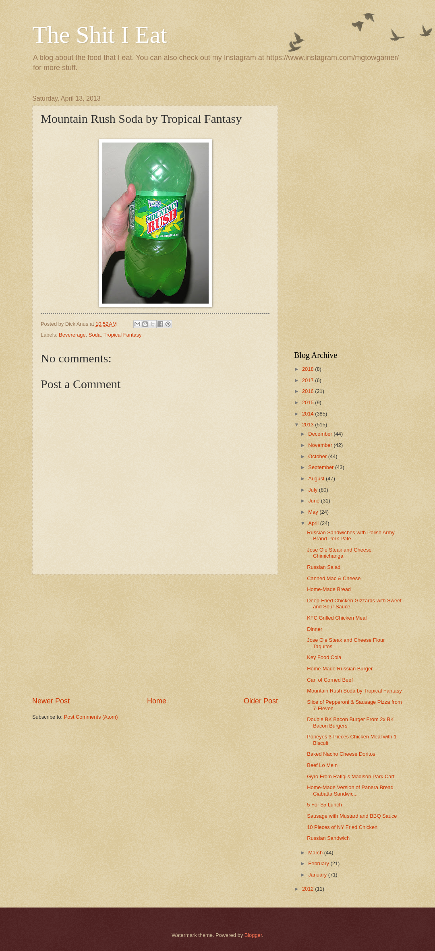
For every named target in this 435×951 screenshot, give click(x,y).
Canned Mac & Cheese (333, 578)
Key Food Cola (324, 657)
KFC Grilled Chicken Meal (337, 618)
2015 (308, 402)
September (321, 467)
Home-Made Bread (329, 589)
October (318, 456)
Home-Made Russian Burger (340, 669)
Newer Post (51, 701)
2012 (308, 889)
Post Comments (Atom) (91, 717)
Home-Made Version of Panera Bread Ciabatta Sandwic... (350, 790)
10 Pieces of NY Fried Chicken (342, 827)
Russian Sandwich (328, 838)
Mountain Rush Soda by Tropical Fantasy (354, 691)
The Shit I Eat (99, 34)
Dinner (314, 629)
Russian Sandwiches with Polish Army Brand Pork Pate (351, 535)
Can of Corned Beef (330, 680)
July (313, 490)
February (319, 863)
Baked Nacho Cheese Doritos (341, 754)
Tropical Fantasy (123, 335)
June (314, 501)
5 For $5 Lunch (324, 805)
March (316, 853)
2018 (308, 369)
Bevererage (72, 335)
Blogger (253, 935)
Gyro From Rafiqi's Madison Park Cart (350, 776)
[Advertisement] (155, 635)
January (318, 875)
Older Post (261, 701)
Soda (95, 335)
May (313, 512)
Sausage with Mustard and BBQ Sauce (352, 816)
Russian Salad (323, 567)
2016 (308, 391)
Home (156, 701)
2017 (308, 380)
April (314, 523)
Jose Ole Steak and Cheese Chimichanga (339, 553)
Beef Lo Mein (322, 765)
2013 (308, 425)
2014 (308, 414)
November (321, 445)
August (317, 479)
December (321, 434)
